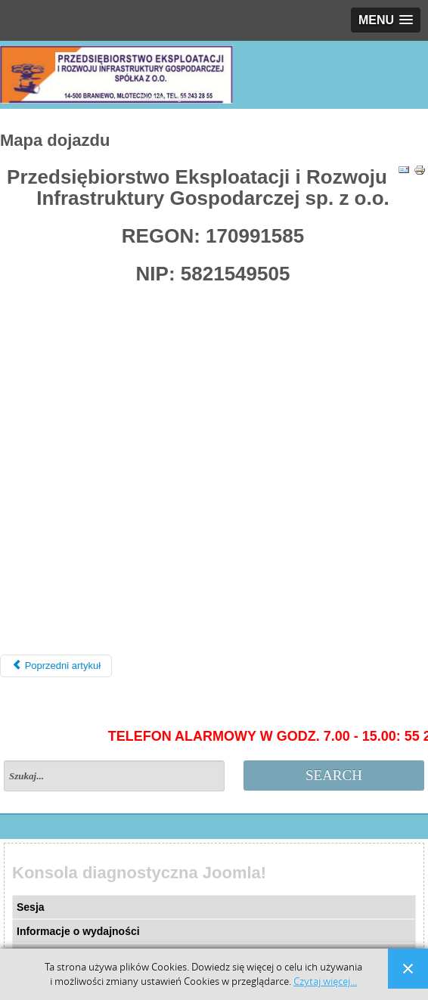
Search (333, 775)
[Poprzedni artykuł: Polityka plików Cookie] (56, 666)
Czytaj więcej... (325, 981)
